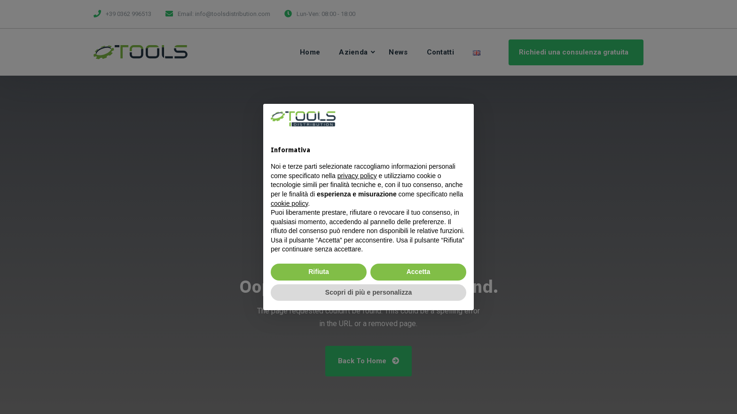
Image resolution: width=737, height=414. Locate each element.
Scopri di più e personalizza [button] (368, 292)
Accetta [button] (419, 271)
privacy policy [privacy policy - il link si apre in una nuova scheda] (357, 176)
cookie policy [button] (289, 203)
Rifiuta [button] (318, 271)
